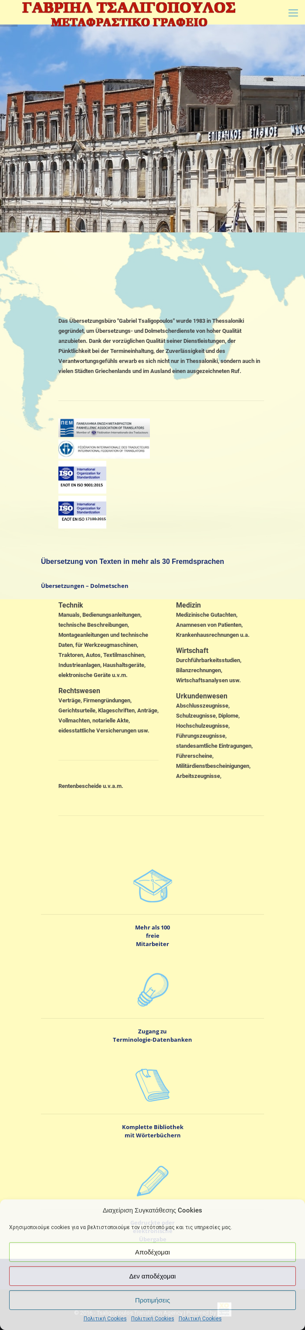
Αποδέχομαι (152, 1252)
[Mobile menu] (293, 13)
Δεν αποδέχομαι (152, 1276)
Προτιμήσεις (152, 1300)
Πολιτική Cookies (105, 1319)
